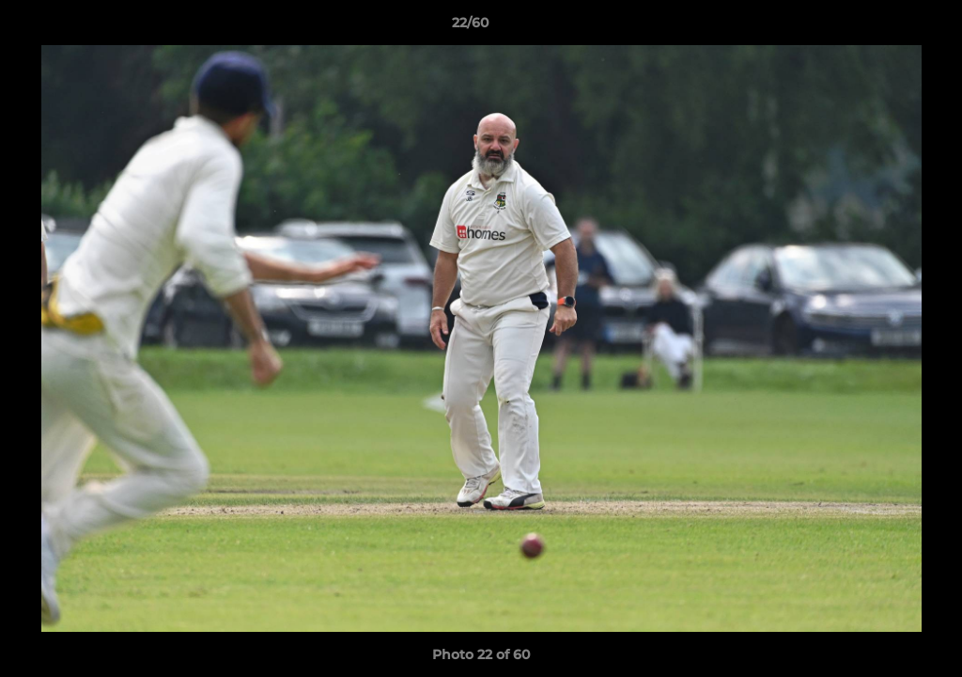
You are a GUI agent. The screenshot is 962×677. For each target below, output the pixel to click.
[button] (883, 27)
